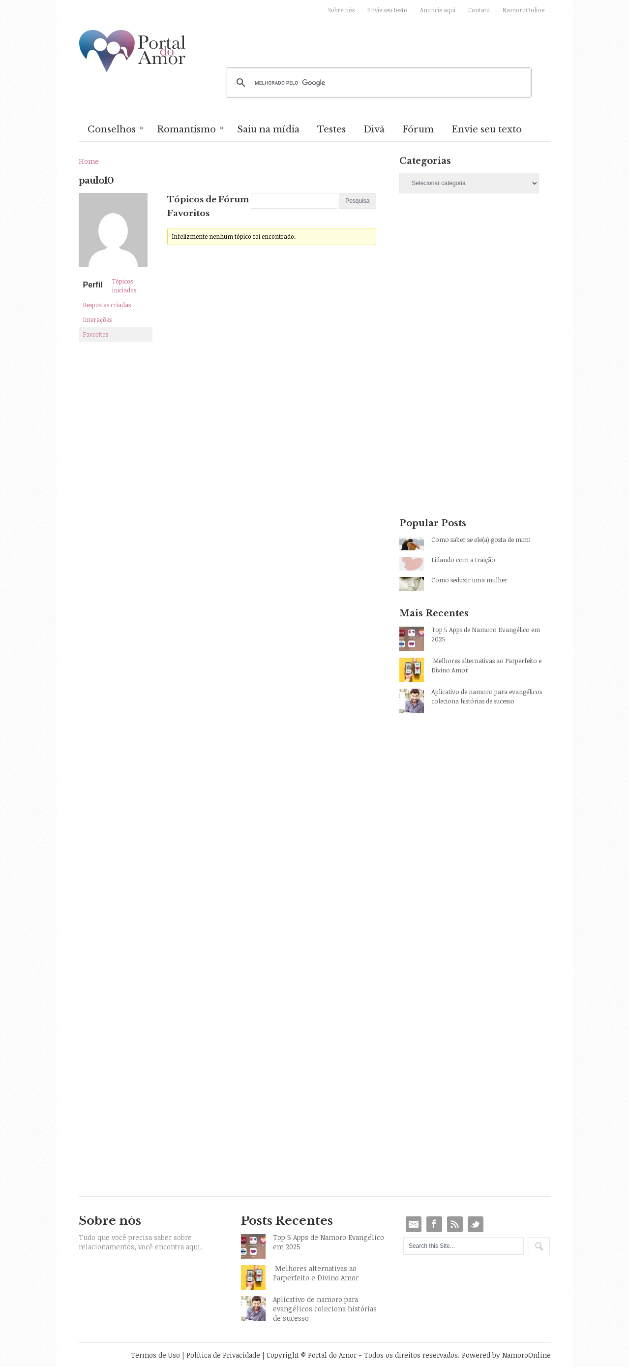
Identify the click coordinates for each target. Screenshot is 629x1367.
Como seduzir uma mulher (469, 579)
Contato (479, 10)
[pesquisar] (377, 83)
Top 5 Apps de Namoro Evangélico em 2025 (485, 634)
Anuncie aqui (437, 10)
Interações (97, 319)
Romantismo (191, 128)
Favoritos (95, 334)
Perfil (93, 285)
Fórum (418, 129)
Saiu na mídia (268, 129)
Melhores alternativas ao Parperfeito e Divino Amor (486, 665)
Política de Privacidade (223, 1355)
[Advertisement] (474, 288)
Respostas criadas (107, 305)
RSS (455, 1224)
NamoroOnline (523, 10)
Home (89, 161)
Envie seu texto (387, 10)
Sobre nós (341, 10)
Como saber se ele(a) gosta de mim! (481, 539)
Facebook (434, 1224)
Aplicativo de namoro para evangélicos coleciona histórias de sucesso (486, 696)
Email (413, 1224)
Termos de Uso (155, 1355)
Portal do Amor (133, 52)
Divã (374, 129)
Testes (331, 129)
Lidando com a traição (463, 559)
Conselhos (116, 128)
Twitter (475, 1224)
